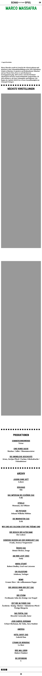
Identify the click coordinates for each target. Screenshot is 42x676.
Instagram (4, 670)
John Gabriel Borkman (21, 621)
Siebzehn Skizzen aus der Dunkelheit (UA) (21, 540)
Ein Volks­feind (21, 572)
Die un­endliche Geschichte (21, 457)
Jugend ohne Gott (21, 479)
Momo (21, 580)
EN (40, 3)
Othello (21, 503)
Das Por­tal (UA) (21, 613)
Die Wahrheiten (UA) (21, 519)
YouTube (6, 670)
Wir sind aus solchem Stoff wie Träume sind (21, 527)
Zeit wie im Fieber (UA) (21, 603)
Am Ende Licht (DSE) (21, 556)
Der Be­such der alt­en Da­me (21, 532)
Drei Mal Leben (21, 651)
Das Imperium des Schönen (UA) (21, 495)
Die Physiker (21, 511)
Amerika (21, 629)
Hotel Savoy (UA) (21, 635)
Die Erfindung (21, 658)
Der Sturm (21, 595)
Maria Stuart (21, 564)
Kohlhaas (21, 487)
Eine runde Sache (21, 449)
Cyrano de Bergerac (21, 643)
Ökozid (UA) (21, 548)
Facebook (2, 670)
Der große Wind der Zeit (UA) (21, 588)
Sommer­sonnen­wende (21, 441)
